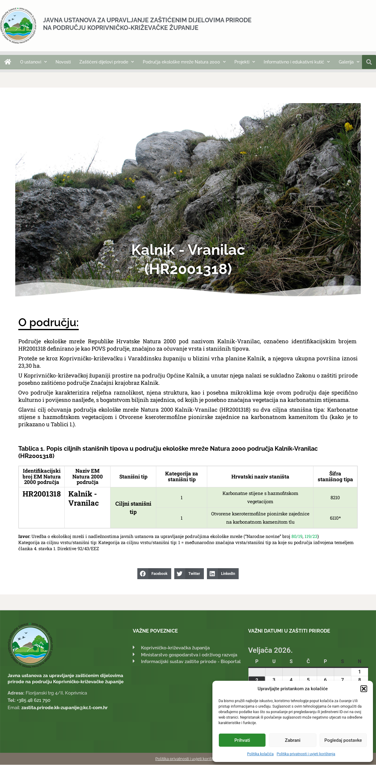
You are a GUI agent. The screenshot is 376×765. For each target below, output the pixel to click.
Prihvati (242, 740)
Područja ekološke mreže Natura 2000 (184, 62)
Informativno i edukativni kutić (297, 62)
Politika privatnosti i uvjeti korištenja (306, 754)
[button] (364, 689)
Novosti (63, 62)
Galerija (349, 62)
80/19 (296, 536)
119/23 (311, 536)
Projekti (244, 62)
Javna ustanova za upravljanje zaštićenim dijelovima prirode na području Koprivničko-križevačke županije (147, 23)
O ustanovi (33, 62)
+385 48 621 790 (33, 700)
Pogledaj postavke (343, 740)
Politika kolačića (260, 754)
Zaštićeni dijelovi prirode (106, 62)
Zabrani (293, 740)
